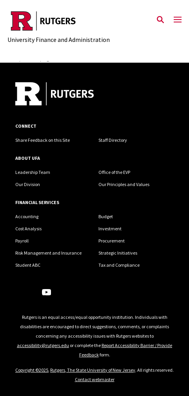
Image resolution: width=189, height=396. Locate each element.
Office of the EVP (114, 172)
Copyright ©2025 (31, 370)
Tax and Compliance (119, 265)
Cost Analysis (28, 228)
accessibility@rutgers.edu (43, 345)
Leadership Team (32, 172)
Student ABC (27, 265)
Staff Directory (112, 140)
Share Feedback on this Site (42, 140)
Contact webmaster (94, 379)
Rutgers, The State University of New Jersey (92, 370)
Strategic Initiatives (117, 253)
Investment (110, 228)
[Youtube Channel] (46, 292)
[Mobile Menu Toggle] (177, 20)
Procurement (111, 241)
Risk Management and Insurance (48, 253)
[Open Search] (160, 20)
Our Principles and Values (123, 184)
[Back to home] (68, 94)
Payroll (22, 241)
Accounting (26, 216)
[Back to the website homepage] (58, 21)
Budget (105, 216)
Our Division (27, 184)
